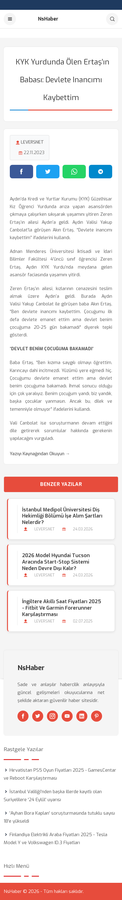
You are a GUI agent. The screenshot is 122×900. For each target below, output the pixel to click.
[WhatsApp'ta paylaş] (74, 171)
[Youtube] (67, 716)
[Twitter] (37, 716)
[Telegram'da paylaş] (100, 171)
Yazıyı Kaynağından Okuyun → (40, 454)
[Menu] (10, 19)
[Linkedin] (81, 716)
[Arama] (112, 19)
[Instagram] (52, 716)
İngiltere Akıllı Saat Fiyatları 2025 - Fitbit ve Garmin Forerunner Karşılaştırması (61, 608)
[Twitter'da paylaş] (47, 171)
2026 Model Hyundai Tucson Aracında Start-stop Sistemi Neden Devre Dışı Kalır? (56, 562)
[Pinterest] (96, 716)
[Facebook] (23, 716)
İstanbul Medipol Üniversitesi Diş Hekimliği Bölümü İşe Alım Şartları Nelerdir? (62, 516)
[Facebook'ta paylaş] (21, 171)
